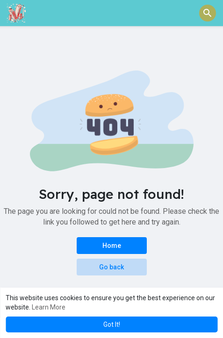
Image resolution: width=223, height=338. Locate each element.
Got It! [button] (111, 324)
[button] (207, 13)
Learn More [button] (48, 307)
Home (111, 245)
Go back (111, 267)
